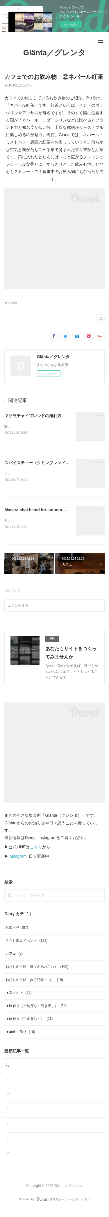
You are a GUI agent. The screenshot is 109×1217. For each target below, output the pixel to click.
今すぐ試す (71, 24)
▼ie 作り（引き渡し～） (29, 1020)
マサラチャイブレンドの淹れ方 (32, 415)
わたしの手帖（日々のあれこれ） (37, 968)
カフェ (14, 955)
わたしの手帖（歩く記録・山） (34, 981)
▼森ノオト (18, 994)
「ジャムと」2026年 (22, 1126)
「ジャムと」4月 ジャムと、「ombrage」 (40, 1081)
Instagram (17, 857)
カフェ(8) (10, 302)
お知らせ (17, 929)
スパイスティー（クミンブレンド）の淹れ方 (45, 463)
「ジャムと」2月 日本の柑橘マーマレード (40, 1111)
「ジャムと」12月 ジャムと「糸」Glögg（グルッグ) (48, 1141)
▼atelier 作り (20, 1033)
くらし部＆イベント (26, 942)
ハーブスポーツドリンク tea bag (31, 1067)
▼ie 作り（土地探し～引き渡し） (36, 1007)
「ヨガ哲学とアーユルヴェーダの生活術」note (42, 1096)
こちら (36, 848)
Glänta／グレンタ (54, 52)
